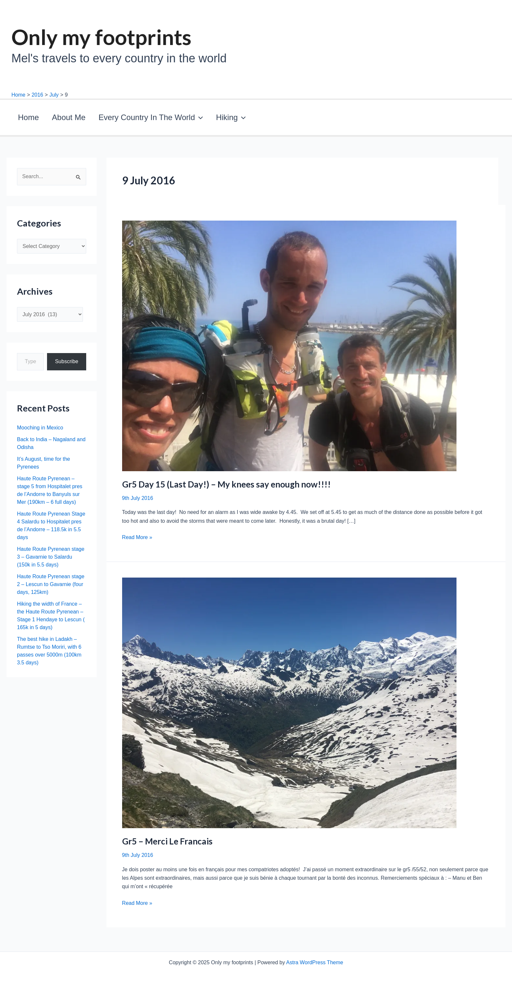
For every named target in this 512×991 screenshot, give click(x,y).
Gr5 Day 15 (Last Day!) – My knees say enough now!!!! (226, 487)
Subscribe (66, 364)
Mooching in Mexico (40, 431)
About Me (54, 119)
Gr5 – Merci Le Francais (167, 844)
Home (23, 119)
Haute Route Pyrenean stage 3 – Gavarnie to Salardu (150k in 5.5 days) (50, 560)
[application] (174, 119)
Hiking (196, 119)
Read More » (137, 540)
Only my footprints (101, 37)
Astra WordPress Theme (314, 962)
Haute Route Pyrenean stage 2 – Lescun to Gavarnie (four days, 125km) (50, 587)
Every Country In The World (126, 119)
